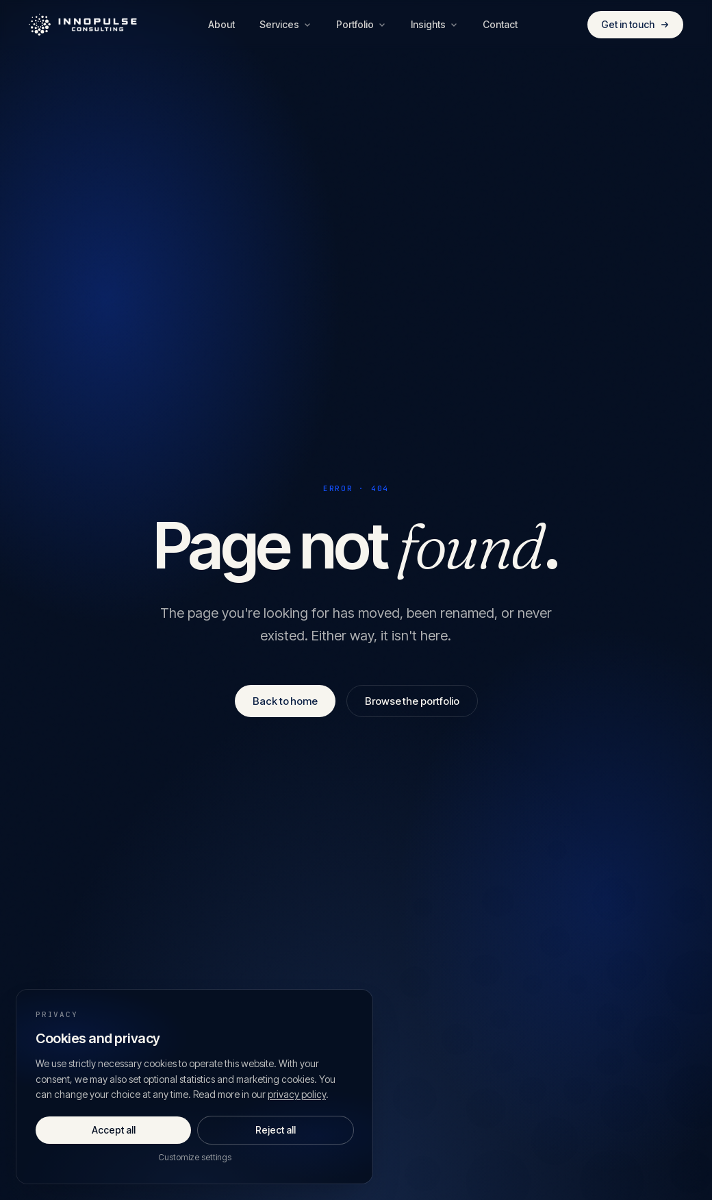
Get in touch (635, 24)
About (221, 24)
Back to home (285, 701)
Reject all (275, 1130)
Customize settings (194, 1157)
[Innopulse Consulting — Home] (83, 25)
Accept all (114, 1130)
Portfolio (361, 24)
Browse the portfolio (412, 701)
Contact (500, 24)
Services (285, 24)
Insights (434, 24)
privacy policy (297, 1094)
